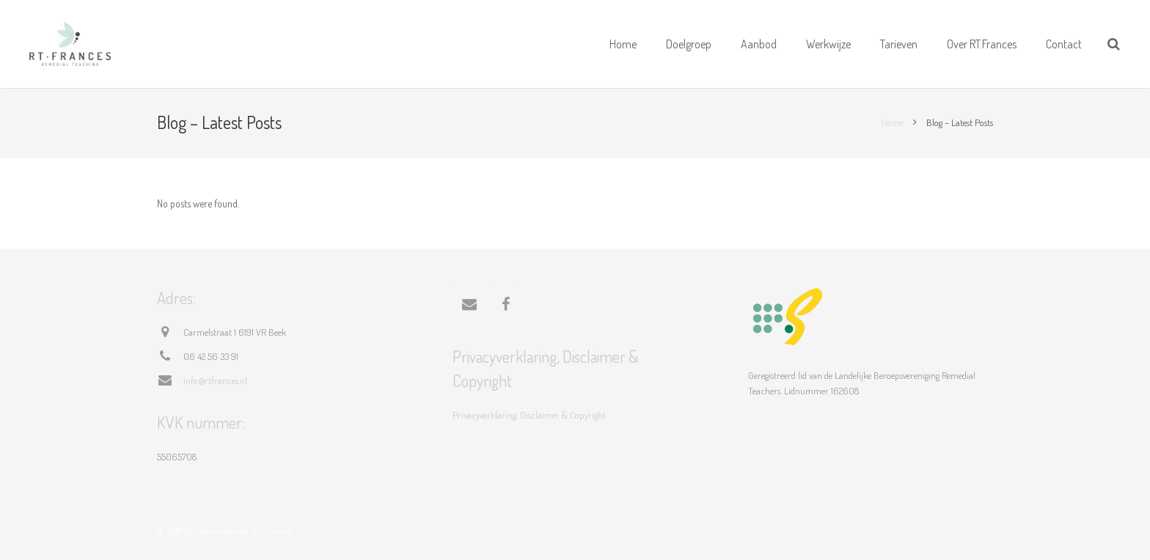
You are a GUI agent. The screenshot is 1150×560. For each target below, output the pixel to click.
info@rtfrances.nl (215, 380)
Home (893, 122)
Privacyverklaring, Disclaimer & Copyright (529, 415)
